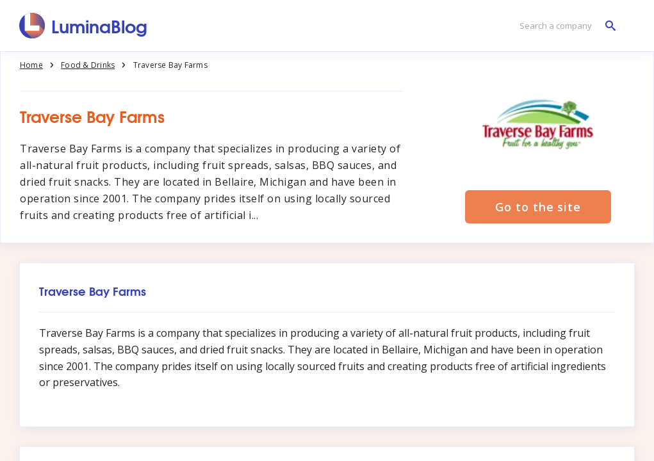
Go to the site (538, 206)
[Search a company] (564, 26)
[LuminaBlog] (83, 25)
